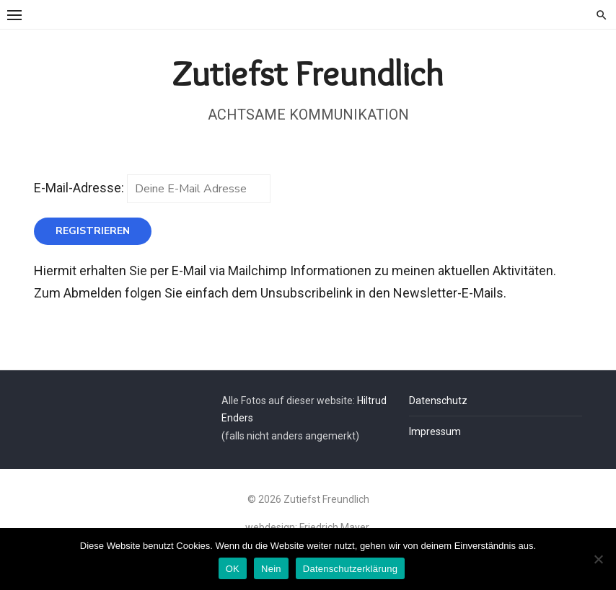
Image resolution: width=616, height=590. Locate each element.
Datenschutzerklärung (350, 568)
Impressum (435, 431)
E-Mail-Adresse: (152, 187)
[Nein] (598, 559)
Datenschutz (438, 400)
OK (232, 568)
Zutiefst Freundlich (308, 73)
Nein (271, 568)
